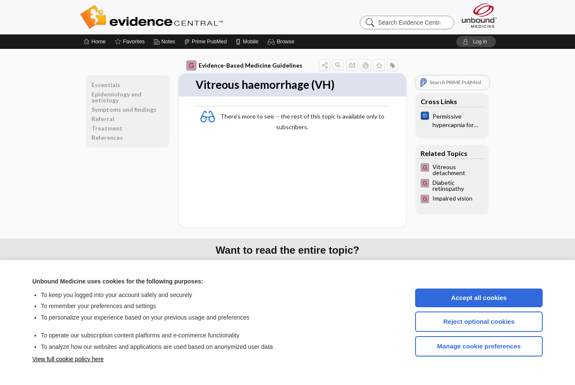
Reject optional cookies (479, 321)
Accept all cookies (479, 297)
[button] (282, 41)
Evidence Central (185, 17)
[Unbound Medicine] (479, 15)
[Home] (94, 41)
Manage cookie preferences (479, 346)
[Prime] (205, 41)
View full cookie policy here (68, 359)
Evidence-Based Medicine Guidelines (244, 65)
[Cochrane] (452, 120)
